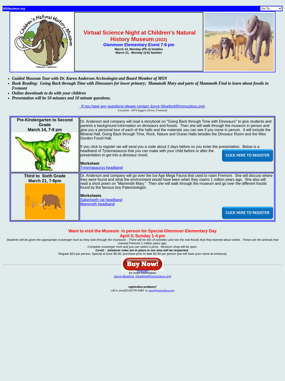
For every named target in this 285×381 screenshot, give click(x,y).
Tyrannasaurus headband (101, 168)
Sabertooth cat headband (101, 200)
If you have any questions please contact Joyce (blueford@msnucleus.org (141, 106)
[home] (142, 271)
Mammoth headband (97, 204)
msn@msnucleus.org (161, 290)
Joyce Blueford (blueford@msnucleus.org (142, 276)
